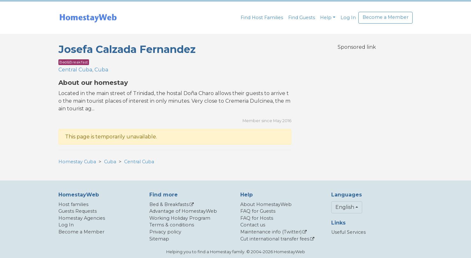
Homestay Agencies (81, 218)
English (344, 207)
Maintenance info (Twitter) (271, 232)
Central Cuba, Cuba (83, 70)
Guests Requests (77, 211)
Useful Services (348, 232)
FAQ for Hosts (256, 218)
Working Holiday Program (179, 218)
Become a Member (385, 17)
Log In (348, 17)
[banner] (88, 17)
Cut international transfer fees (274, 239)
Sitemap (159, 239)
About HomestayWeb (266, 204)
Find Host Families (262, 17)
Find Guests (301, 17)
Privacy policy (165, 232)
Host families (73, 204)
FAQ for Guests (257, 211)
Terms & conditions (171, 225)
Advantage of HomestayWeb (183, 211)
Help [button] (326, 17)
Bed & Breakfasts (169, 204)
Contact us (252, 225)
